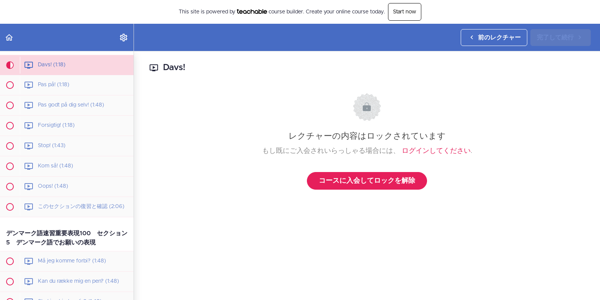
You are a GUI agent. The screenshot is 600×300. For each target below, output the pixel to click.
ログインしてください (436, 151)
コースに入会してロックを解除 (367, 180)
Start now (404, 12)
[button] (9, 37)
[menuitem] (124, 37)
